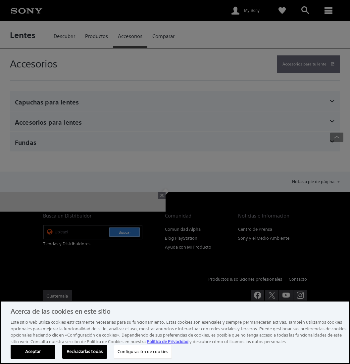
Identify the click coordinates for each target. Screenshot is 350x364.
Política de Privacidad (167, 341)
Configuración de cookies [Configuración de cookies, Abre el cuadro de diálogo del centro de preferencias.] (143, 351)
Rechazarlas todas (85, 351)
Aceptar (33, 351)
